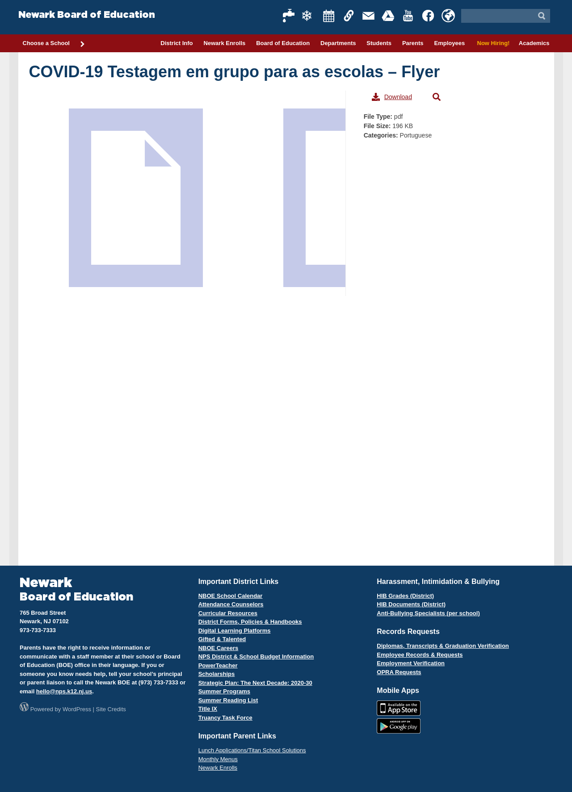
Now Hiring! (491, 43)
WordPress (77, 709)
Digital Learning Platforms (234, 630)
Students (378, 43)
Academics (534, 43)
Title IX (207, 708)
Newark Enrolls (224, 43)
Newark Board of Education (86, 15)
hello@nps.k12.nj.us (64, 691)
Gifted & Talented (222, 639)
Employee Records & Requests (420, 654)
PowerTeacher (218, 665)
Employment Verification (411, 663)
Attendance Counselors (231, 604)
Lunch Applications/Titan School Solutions (252, 750)
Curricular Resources (227, 613)
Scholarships (216, 674)
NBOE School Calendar (230, 595)
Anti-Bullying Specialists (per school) (428, 613)
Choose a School (54, 43)
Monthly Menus (218, 759)
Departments (338, 43)
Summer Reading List (228, 700)
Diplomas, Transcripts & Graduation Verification (443, 645)
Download (392, 97)
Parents (413, 43)
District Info (176, 43)
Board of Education (283, 43)
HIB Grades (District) (405, 595)
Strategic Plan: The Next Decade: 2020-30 (255, 682)
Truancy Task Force (225, 717)
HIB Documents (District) (411, 604)
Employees (449, 43)
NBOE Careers (218, 648)
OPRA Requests (399, 672)
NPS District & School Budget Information (256, 656)
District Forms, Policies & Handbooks (250, 621)
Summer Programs (224, 691)
